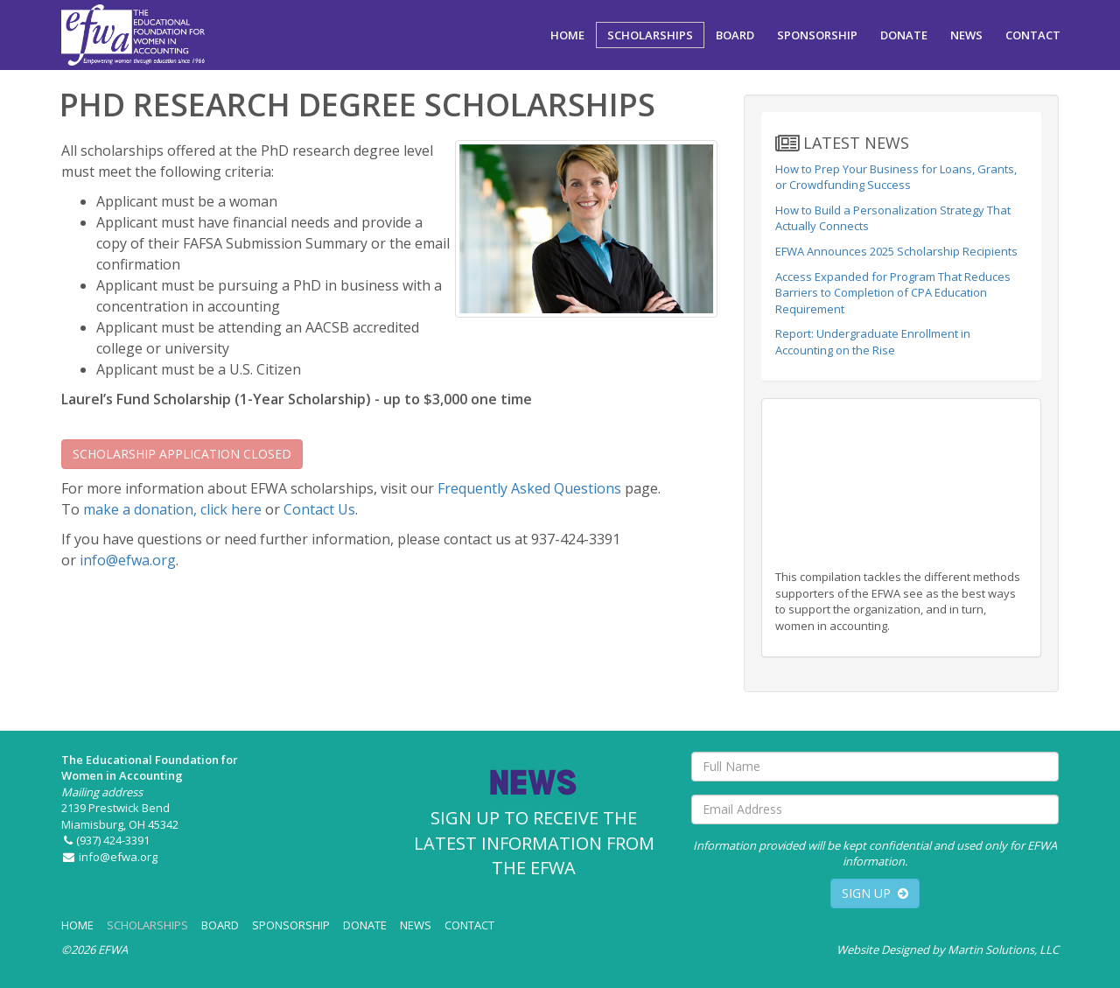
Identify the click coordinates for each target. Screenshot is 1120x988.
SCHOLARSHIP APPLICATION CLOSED (182, 453)
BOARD (735, 35)
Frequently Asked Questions (529, 488)
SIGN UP (875, 893)
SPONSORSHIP (817, 35)
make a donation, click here (172, 509)
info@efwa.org (128, 560)
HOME (567, 35)
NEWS (966, 35)
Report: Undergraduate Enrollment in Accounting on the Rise (872, 342)
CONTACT (1032, 35)
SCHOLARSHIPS (650, 35)
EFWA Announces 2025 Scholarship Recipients (896, 251)
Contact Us (319, 509)
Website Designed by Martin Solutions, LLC (947, 949)
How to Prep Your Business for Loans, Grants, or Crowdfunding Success (896, 177)
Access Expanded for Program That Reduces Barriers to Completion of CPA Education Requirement (893, 293)
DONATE (904, 35)
